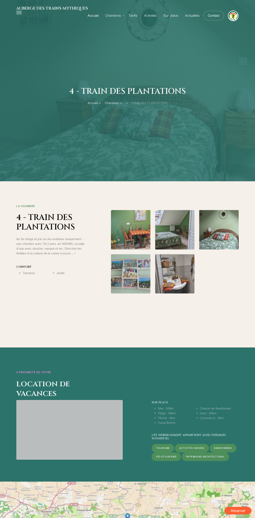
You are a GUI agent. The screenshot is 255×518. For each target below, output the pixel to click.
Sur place (170, 16)
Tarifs (133, 16)
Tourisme (163, 462)
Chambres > (113, 119)
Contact (214, 16)
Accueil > (94, 119)
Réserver (238, 511)
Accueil (93, 16)
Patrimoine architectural (205, 471)
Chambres (113, 16)
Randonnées (223, 462)
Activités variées (192, 462)
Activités (150, 16)
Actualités (192, 16)
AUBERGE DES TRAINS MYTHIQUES (52, 8)
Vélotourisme (166, 471)
